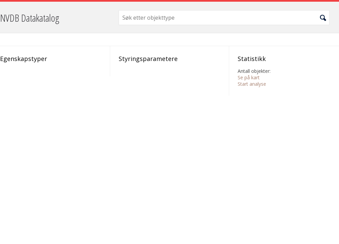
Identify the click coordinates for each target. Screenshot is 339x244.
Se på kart (249, 77)
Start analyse (252, 84)
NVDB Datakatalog (29, 18)
